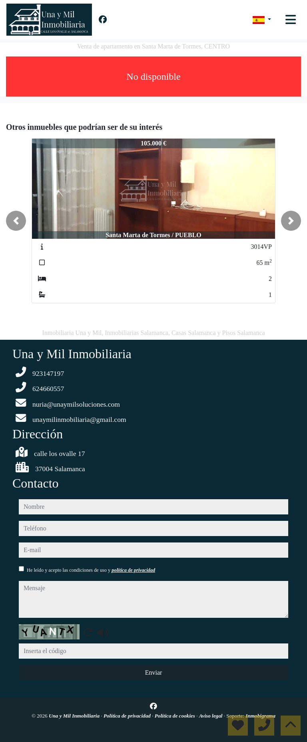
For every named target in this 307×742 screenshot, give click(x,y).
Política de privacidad (128, 716)
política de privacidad (133, 570)
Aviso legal (211, 716)
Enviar (153, 672)
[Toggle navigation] (291, 19)
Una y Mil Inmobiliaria (75, 716)
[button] (16, 221)
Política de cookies (175, 716)
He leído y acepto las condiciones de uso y (91, 570)
